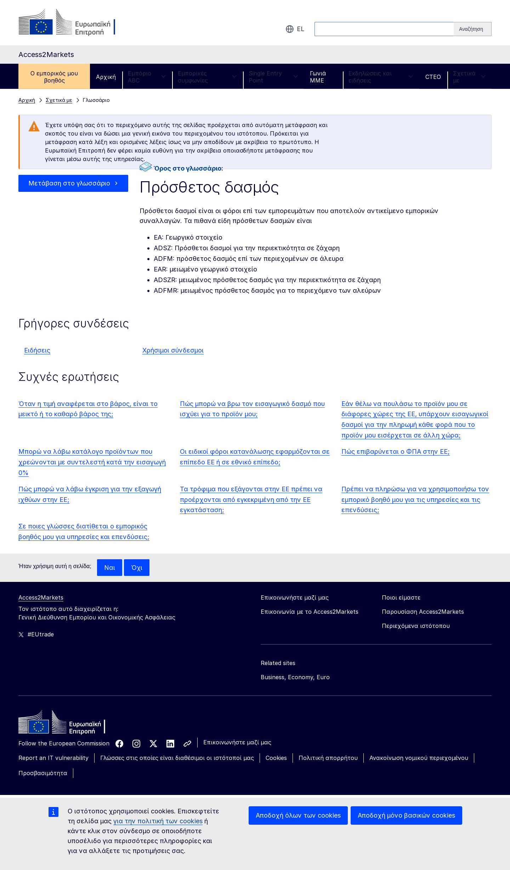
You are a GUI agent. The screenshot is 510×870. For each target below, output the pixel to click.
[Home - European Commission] (69, 724)
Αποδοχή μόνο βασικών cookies (406, 815)
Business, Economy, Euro (295, 677)
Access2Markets (40, 597)
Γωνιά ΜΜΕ (318, 77)
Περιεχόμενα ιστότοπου (416, 626)
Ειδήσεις (37, 350)
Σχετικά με (469, 77)
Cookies (276, 758)
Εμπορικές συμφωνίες (207, 77)
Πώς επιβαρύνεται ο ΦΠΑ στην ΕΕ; (395, 451)
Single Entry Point (273, 77)
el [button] (295, 29)
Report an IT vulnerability (53, 758)
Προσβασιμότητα (42, 773)
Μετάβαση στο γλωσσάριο (69, 183)
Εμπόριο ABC (147, 77)
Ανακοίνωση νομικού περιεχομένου (418, 758)
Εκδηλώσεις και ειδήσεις (380, 77)
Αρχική (106, 76)
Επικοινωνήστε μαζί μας (237, 742)
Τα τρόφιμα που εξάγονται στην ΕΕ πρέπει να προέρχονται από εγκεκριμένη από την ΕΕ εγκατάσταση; (251, 499)
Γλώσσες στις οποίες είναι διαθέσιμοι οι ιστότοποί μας (177, 758)
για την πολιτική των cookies (158, 821)
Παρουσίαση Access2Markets (423, 612)
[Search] (473, 29)
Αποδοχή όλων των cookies (298, 815)
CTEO (433, 76)
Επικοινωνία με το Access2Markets (309, 612)
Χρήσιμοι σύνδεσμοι (173, 350)
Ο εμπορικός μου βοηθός (54, 77)
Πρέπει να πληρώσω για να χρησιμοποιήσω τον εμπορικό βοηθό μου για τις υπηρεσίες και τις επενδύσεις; (415, 499)
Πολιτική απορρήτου (328, 758)
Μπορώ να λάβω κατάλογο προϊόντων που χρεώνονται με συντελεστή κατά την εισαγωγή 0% (92, 462)
